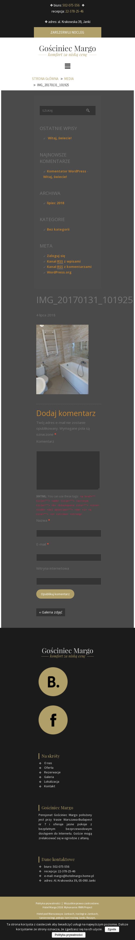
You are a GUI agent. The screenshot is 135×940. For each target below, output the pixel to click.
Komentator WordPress (66, 171)
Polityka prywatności (48, 903)
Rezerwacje (52, 772)
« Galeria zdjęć (50, 612)
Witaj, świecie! (60, 138)
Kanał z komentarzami (69, 266)
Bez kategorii (58, 229)
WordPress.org (59, 272)
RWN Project (85, 907)
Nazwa (43, 520)
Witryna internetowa (52, 568)
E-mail (42, 544)
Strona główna (45, 78)
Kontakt (49, 786)
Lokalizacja (51, 781)
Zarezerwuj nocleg (67, 32)
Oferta (48, 767)
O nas (48, 763)
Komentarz (45, 441)
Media (69, 78)
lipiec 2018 (55, 203)
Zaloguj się (56, 256)
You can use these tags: (67, 505)
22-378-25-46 (74, 11)
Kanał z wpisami (64, 261)
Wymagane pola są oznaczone (63, 428)
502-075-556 (71, 5)
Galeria (49, 777)
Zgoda (112, 929)
